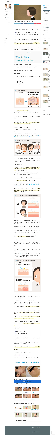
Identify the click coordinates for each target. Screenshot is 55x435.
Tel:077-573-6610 (8, 11)
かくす (29, 52)
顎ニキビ (24, 66)
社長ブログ (38, 427)
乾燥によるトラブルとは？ (46, 37)
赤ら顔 (5, 40)
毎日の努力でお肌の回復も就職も (18, 399)
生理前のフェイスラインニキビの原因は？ (21, 56)
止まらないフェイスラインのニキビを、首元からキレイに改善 (24, 60)
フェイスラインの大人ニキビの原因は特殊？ (21, 54)
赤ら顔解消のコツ (45, 30)
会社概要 (33, 429)
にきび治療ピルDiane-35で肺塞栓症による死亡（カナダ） (27, 410)
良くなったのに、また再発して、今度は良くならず (27, 392)
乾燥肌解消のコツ (45, 32)
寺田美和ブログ (34, 427)
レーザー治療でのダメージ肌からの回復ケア (35, 399)
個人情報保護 (37, 429)
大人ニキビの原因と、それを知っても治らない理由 (18, 417)
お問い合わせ (45, 429)
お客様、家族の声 (45, 20)
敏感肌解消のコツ (45, 34)
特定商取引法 (41, 429)
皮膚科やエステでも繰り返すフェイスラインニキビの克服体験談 (27, 362)
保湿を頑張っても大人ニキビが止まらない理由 (22, 57)
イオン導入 (19, 253)
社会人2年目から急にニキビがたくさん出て (35, 392)
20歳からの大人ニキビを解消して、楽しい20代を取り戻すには (18, 410)
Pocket (37, 23)
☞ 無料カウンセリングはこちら (27, 381)
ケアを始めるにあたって (46, 13)
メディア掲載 (44, 22)
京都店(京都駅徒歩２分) (46, 11)
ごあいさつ (44, 18)
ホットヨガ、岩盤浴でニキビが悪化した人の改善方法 (35, 417)
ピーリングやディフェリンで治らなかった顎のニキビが (27, 399)
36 (24, 23)
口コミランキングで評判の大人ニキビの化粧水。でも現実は (27, 417)
